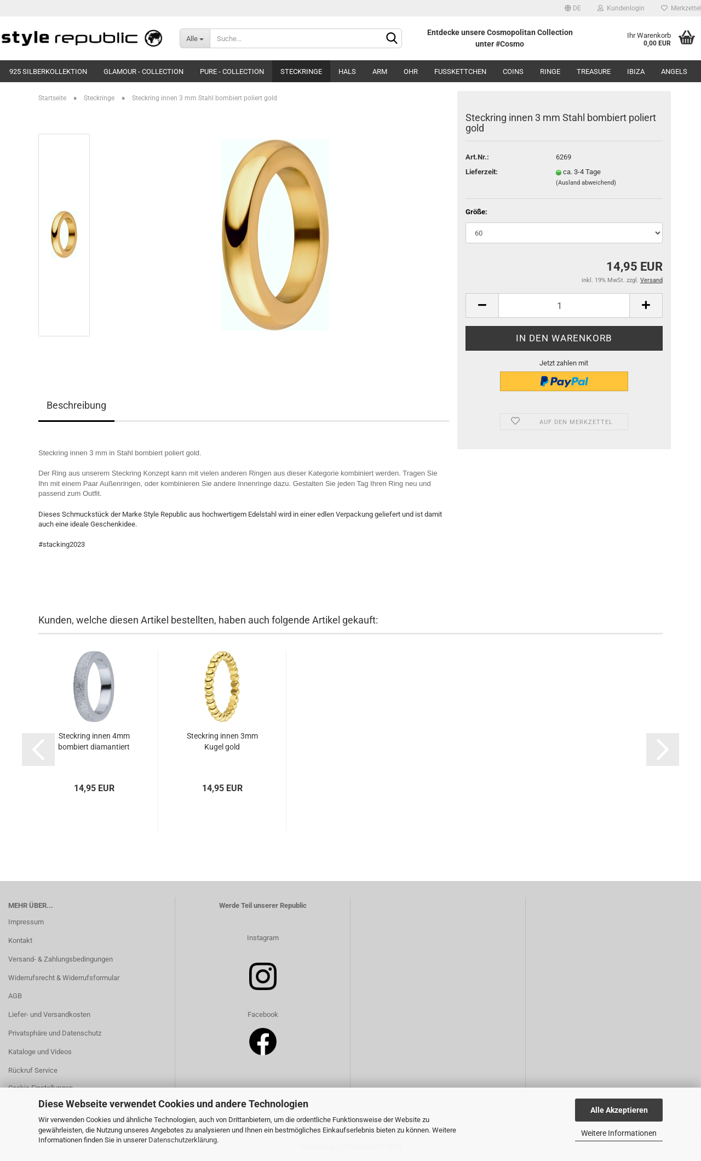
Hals (347, 71)
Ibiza (636, 71)
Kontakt (20, 940)
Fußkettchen (460, 71)
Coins (513, 71)
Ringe (550, 71)
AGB (15, 996)
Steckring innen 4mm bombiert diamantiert (94, 741)
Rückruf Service (33, 1070)
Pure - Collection (232, 71)
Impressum (26, 922)
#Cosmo (510, 43)
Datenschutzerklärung (182, 1140)
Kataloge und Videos (40, 1052)
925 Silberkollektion (48, 71)
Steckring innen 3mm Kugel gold (222, 741)
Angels (674, 71)
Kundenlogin (621, 8)
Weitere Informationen (619, 1133)
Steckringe (301, 71)
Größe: (476, 212)
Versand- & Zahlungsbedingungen (60, 959)
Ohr (411, 71)
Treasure (594, 71)
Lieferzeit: (482, 172)
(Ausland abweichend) (586, 182)
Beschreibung (76, 405)
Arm (379, 71)
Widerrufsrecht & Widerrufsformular (63, 978)
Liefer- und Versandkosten (49, 1014)
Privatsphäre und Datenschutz (54, 1033)
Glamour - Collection (143, 71)
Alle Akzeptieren (619, 1110)
